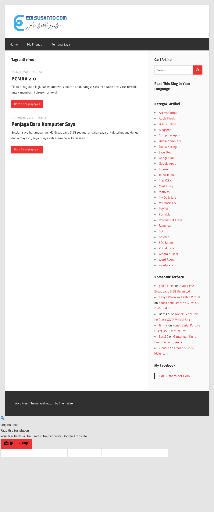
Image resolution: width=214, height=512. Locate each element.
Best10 (163, 336)
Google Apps (167, 163)
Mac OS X (165, 180)
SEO (161, 231)
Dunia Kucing (168, 147)
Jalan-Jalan (166, 175)
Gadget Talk (167, 158)
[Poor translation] (24, 444)
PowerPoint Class (170, 220)
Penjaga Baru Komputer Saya (43, 124)
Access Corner (168, 113)
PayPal (163, 209)
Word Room (167, 259)
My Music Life (168, 203)
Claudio (164, 348)
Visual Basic (167, 248)
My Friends (34, 44)
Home (14, 44)
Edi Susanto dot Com (174, 376)
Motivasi (164, 192)
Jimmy (163, 325)
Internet (164, 169)
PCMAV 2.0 (23, 78)
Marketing (166, 186)
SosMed (164, 237)
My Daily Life (167, 197)
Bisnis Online (167, 124)
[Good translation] (8, 444)
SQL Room (166, 243)
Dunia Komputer (170, 141)
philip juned (166, 286)
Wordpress (166, 265)
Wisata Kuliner (168, 254)
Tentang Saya (61, 44)
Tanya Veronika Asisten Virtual (179, 297)
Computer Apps (169, 135)
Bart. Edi (37, 72)
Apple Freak (167, 118)
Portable (164, 214)
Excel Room (166, 152)
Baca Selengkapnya (26, 104)
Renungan (166, 225)
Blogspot (165, 130)
